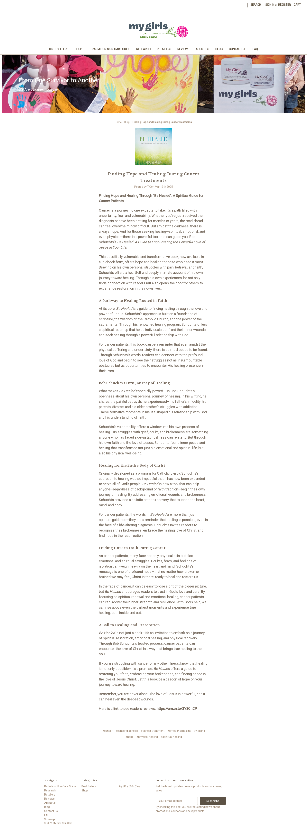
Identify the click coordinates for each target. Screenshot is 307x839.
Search (255, 4)
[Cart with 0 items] (297, 5)
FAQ (255, 49)
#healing (199, 730)
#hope (129, 736)
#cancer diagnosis (126, 730)
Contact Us (237, 49)
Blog (219, 49)
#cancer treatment (152, 730)
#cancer (107, 730)
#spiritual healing (171, 736)
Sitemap (49, 819)
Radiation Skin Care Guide (111, 49)
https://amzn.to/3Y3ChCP (177, 709)
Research (143, 49)
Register (284, 4)
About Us (202, 49)
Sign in (269, 4)
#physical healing (147, 736)
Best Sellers (58, 49)
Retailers (164, 49)
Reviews (183, 49)
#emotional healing (179, 730)
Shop (80, 49)
